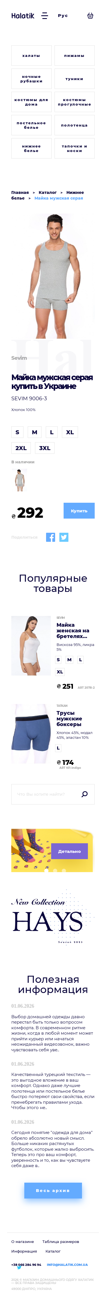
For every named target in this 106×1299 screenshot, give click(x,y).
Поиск (84, 794)
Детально (69, 851)
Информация (24, 1251)
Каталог (53, 1251)
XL (70, 432)
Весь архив (53, 1190)
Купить (79, 510)
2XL (21, 448)
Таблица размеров (60, 1241)
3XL (44, 448)
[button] (44, 871)
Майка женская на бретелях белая (73, 630)
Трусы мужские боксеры (69, 719)
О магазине (22, 1241)
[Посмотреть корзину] (90, 15)
